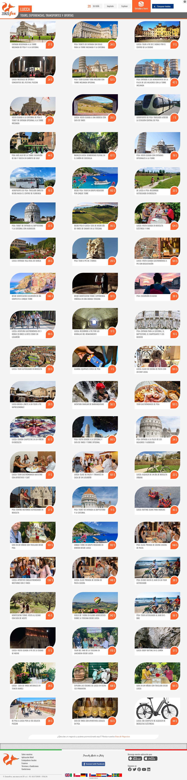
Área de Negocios (122, 737)
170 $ (112, 650)
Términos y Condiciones (30, 766)
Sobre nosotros (27, 754)
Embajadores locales (29, 760)
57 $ (175, 650)
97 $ (112, 296)
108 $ (112, 686)
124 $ (174, 226)
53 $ (112, 79)
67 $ (112, 155)
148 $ (174, 545)
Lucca (25, 9)
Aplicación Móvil (28, 757)
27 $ (50, 44)
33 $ (175, 190)
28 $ (112, 117)
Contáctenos (26, 769)
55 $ (112, 721)
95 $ (112, 226)
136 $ (50, 580)
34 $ (112, 44)
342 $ (112, 615)
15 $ (50, 190)
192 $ (112, 190)
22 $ (50, 226)
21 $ (50, 120)
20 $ (50, 261)
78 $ (175, 155)
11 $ (112, 510)
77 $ (50, 474)
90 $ (50, 334)
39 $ (175, 296)
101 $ (174, 261)
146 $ (50, 296)
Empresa (25, 763)
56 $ (112, 404)
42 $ (175, 82)
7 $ (174, 117)
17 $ (175, 44)
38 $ (175, 580)
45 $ (175, 510)
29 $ (112, 261)
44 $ (50, 155)
